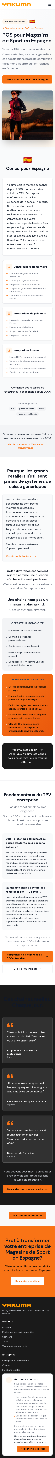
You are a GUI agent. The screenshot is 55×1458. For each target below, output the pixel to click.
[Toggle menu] (50, 5)
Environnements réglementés (18, 1332)
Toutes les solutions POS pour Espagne (22, 28)
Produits (6, 1327)
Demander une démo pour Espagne (27, 79)
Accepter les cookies (33, 1448)
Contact (6, 1365)
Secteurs (7, 1336)
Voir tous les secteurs (28, 1215)
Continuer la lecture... (21, 556)
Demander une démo (27, 1281)
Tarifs (5, 1341)
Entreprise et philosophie (15, 1360)
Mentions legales (11, 1369)
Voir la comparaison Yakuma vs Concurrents (30, 446)
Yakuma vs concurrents (14, 1346)
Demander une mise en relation (27, 1189)
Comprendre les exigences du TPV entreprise (27, 956)
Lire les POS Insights (28, 968)
